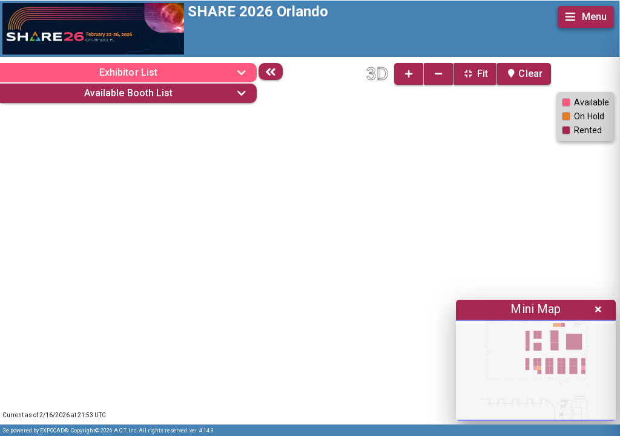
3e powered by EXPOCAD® (35, 431)
